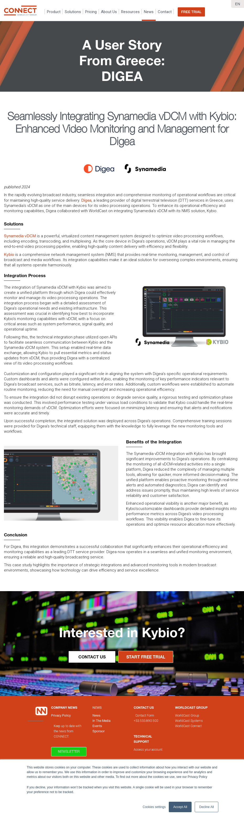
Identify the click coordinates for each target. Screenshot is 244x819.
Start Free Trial (145, 656)
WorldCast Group (187, 715)
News (97, 708)
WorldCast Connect (188, 726)
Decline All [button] (206, 807)
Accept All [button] (180, 807)
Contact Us (92, 656)
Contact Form (145, 715)
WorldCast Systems (189, 721)
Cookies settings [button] (154, 807)
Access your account (148, 749)
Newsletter (69, 751)
